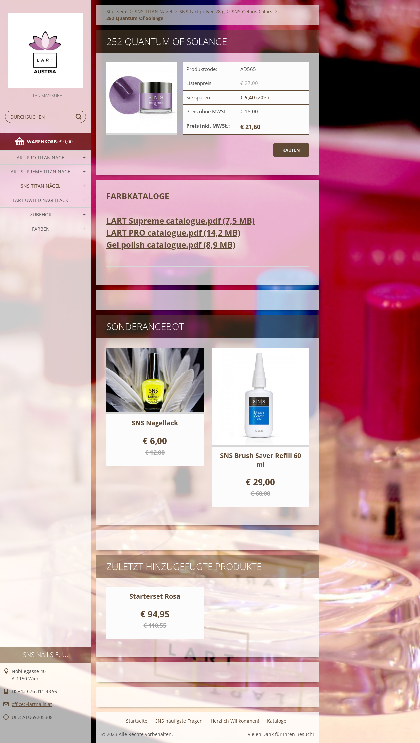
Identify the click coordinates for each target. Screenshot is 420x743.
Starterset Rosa (154, 596)
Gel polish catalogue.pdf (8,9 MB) (170, 244)
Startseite (117, 11)
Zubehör (41, 214)
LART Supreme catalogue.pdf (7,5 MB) (180, 220)
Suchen (79, 117)
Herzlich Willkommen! (235, 721)
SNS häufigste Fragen (179, 721)
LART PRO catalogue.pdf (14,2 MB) (173, 232)
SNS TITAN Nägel (40, 186)
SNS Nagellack (155, 422)
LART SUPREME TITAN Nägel (40, 171)
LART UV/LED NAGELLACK (40, 200)
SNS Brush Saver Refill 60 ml (260, 460)
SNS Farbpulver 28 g (202, 11)
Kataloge (276, 721)
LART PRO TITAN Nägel (40, 157)
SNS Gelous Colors (252, 11)
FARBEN (41, 229)
